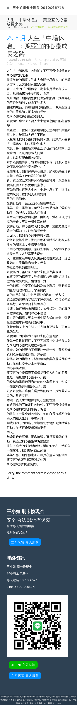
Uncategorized (21, 27)
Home (9, 27)
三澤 (63, 60)
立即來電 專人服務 (25, 542)
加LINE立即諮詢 (23, 665)
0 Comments (15, 63)
